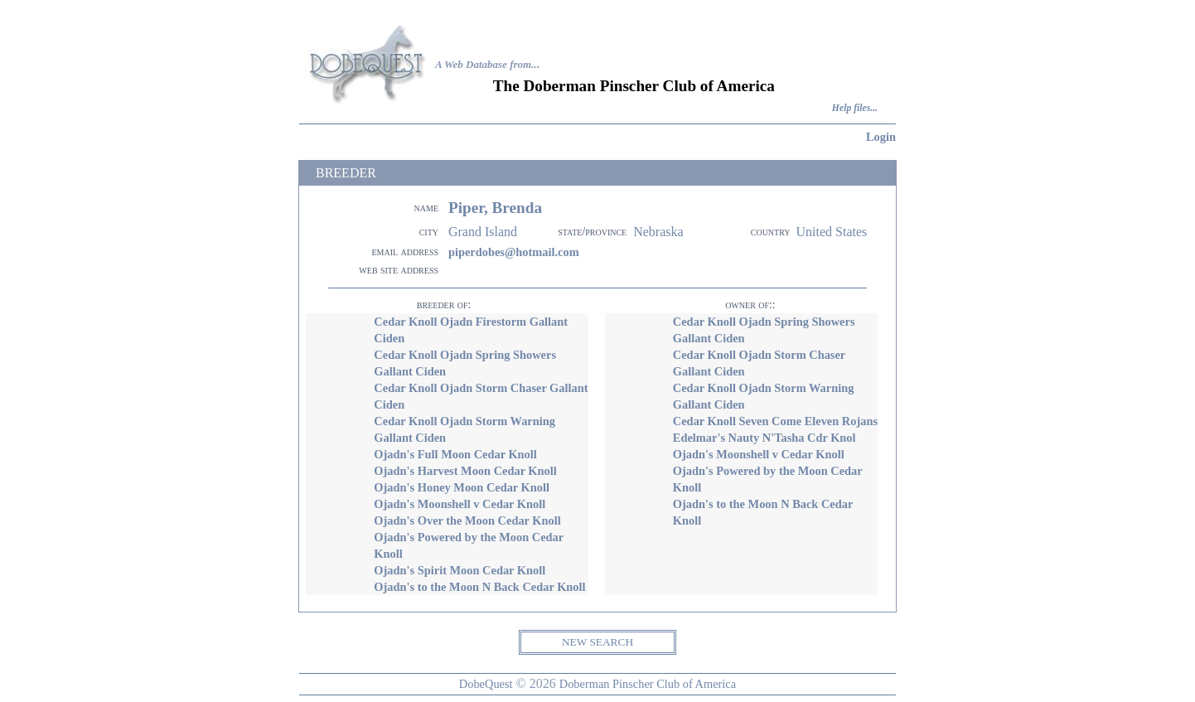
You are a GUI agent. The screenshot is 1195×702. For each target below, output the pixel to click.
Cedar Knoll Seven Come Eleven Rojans (775, 421)
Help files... (855, 108)
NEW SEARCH (597, 642)
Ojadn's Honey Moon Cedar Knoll (461, 487)
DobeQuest (486, 683)
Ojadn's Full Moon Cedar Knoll (455, 454)
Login (881, 136)
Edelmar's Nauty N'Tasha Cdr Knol (764, 437)
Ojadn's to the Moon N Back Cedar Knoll (479, 586)
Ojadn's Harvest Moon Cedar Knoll (465, 470)
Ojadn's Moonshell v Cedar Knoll (459, 504)
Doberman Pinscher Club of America (647, 683)
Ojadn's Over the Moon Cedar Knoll (467, 520)
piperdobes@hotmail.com (513, 252)
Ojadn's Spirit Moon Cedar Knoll (459, 570)
